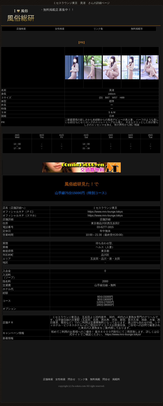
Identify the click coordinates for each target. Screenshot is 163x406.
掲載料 (116, 379)
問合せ (71, 379)
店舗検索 (21, 29)
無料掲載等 (137, 29)
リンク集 (98, 29)
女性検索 (59, 29)
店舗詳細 (105, 219)
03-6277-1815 (105, 227)
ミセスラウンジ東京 (105, 207)
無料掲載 (95, 379)
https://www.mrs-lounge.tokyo (105, 211)
